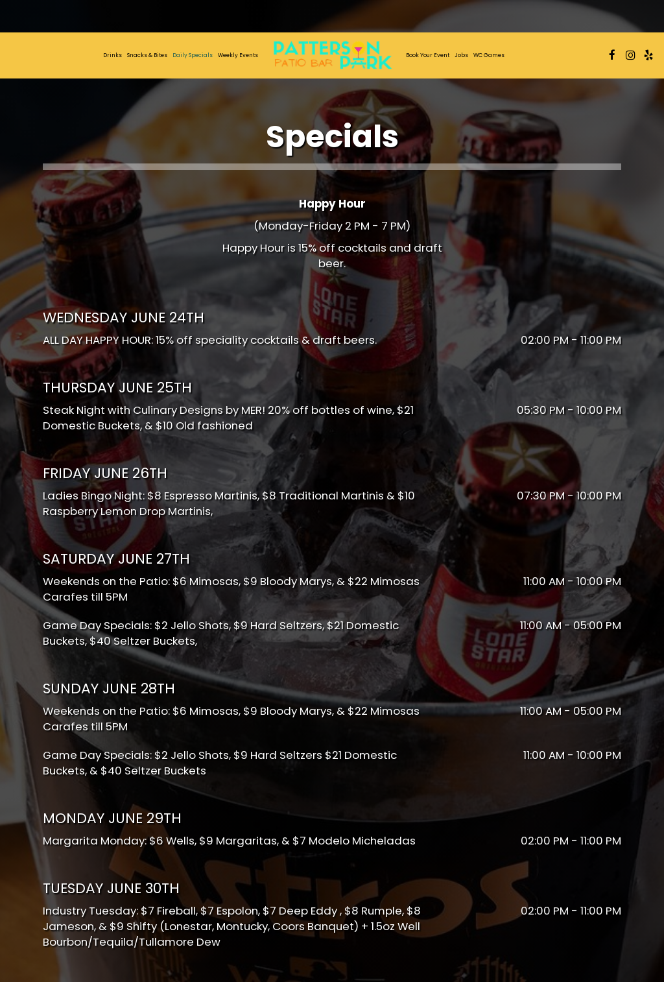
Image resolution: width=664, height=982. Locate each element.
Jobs (461, 55)
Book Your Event (427, 55)
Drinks (112, 55)
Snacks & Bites (147, 55)
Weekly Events (238, 55)
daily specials (192, 55)
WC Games (488, 55)
